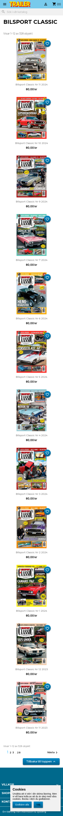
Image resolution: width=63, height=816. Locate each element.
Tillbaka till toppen (41, 762)
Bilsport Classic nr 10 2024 (31, 143)
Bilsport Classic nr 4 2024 (31, 435)
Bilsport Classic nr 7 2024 (31, 260)
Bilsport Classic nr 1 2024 (31, 610)
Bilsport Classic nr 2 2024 (31, 552)
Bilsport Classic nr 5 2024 (31, 376)
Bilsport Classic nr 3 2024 (31, 493)
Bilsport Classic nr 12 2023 (31, 669)
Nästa (53, 753)
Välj (38, 804)
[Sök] (31, 11)
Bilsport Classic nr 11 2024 (31, 84)
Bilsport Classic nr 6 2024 (31, 318)
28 (19, 752)
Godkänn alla (22, 804)
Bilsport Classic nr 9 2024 (31, 201)
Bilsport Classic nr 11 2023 (31, 727)
